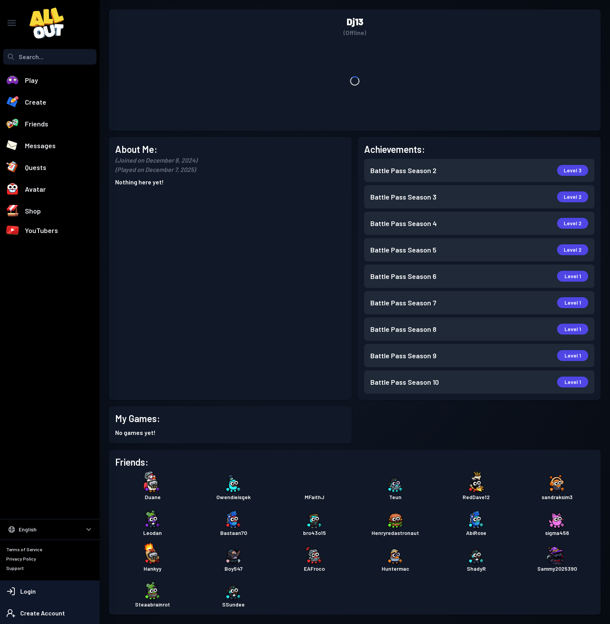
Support (15, 568)
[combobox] (49, 57)
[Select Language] (49, 529)
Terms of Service (24, 549)
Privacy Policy (21, 558)
